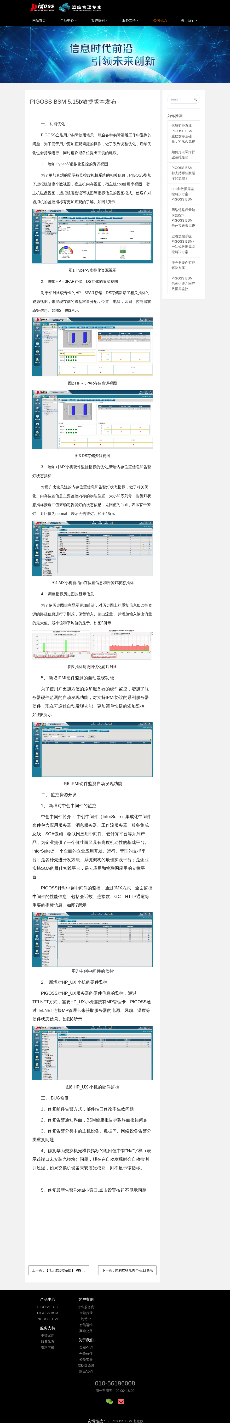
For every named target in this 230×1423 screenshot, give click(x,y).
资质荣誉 (182, 1319)
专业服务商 (92, 1307)
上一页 (60, 1270)
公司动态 (160, 20)
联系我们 (182, 1331)
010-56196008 (115, 1343)
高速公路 (92, 1331)
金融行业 (92, 1313)
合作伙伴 (182, 1313)
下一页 (127, 1270)
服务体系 (137, 1313)
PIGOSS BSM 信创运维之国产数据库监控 (183, 283)
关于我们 (188, 20)
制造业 (92, 1319)
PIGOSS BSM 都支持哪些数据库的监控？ (183, 173)
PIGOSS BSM (47, 1313)
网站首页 (39, 20)
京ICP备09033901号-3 (116, 1396)
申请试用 (137, 1307)
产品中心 (67, 20)
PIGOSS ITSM (47, 1319)
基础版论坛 (182, 1325)
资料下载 (137, 1319)
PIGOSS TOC (47, 1307)
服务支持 (129, 20)
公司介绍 (182, 1307)
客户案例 (98, 20)
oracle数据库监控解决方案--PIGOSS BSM (183, 194)
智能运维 (92, 1325)
